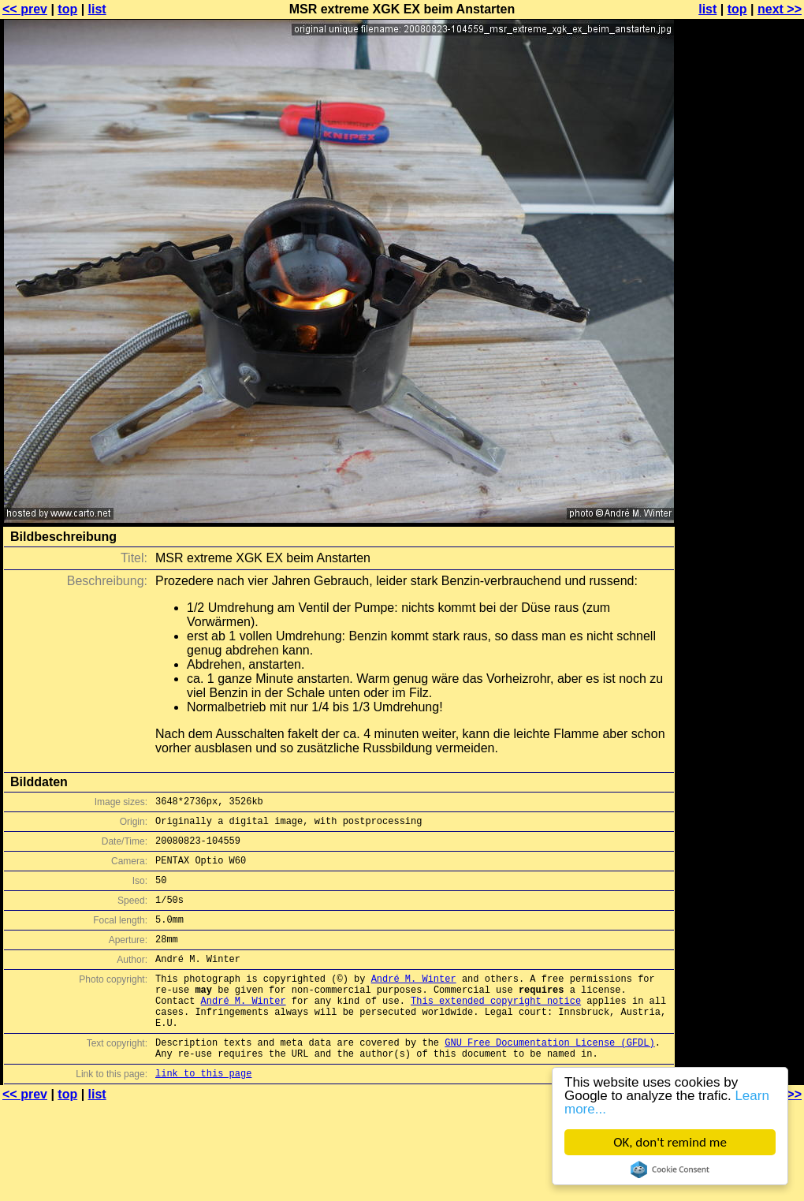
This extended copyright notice (496, 1028)
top (67, 9)
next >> (779, 9)
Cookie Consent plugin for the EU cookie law (670, 1169)
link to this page (203, 1113)
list (97, 9)
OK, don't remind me (670, 1142)
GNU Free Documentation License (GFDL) (549, 1077)
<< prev (24, 9)
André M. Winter (413, 1002)
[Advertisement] (740, 203)
